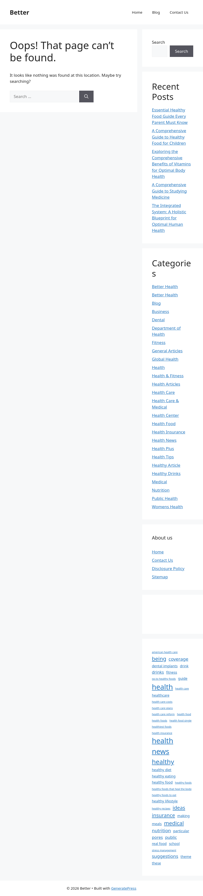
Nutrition (161, 490)
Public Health (165, 498)
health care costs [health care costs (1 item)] (162, 701)
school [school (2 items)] (174, 843)
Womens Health (167, 506)
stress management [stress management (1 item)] (164, 850)
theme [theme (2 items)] (186, 856)
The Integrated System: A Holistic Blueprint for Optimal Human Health (169, 218)
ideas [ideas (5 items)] (179, 807)
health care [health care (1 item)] (182, 688)
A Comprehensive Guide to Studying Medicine (169, 191)
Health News (164, 440)
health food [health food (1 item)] (184, 714)
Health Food (164, 423)
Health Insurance (168, 432)
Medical (159, 482)
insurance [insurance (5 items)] (163, 815)
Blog (156, 12)
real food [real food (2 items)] (159, 843)
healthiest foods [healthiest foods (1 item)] (161, 726)
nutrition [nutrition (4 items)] (161, 830)
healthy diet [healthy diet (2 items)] (161, 769)
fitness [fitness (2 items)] (171, 672)
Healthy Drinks (166, 473)
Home (137, 12)
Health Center (165, 415)
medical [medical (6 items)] (174, 823)
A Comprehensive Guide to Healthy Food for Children (169, 137)
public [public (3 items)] (171, 837)
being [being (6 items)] (159, 658)
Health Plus (163, 448)
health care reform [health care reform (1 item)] (163, 714)
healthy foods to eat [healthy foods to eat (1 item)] (164, 795)
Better (19, 12)
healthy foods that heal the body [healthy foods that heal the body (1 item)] (172, 789)
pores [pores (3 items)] (157, 837)
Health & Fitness (168, 375)
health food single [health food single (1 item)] (181, 720)
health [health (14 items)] (162, 686)
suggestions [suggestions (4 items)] (165, 856)
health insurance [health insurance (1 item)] (162, 733)
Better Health (165, 286)
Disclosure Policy (168, 568)
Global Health (165, 359)
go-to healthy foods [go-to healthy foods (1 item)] (164, 678)
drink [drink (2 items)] (184, 666)
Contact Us (179, 12)
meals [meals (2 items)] (157, 823)
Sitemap (160, 577)
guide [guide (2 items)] (182, 678)
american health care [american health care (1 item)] (165, 652)
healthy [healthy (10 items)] (163, 761)
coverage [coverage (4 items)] (178, 659)
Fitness (159, 342)
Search (158, 42)
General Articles (167, 351)
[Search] (86, 96)
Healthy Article (166, 465)
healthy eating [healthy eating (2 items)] (164, 776)
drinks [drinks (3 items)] (158, 672)
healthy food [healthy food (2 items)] (162, 782)
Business (160, 311)
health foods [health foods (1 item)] (159, 720)
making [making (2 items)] (183, 815)
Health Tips (163, 457)
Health (158, 367)
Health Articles (166, 384)
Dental (158, 320)
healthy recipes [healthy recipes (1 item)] (161, 808)
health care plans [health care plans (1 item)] (162, 708)
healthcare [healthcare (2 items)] (161, 695)
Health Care (163, 392)
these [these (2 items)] (156, 863)
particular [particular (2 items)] (181, 831)
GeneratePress (123, 888)
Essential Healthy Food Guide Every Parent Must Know (170, 116)
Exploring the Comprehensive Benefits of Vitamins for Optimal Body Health (171, 164)
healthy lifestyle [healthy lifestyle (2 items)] (165, 801)
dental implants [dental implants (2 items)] (165, 666)
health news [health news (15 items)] (162, 746)
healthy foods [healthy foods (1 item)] (183, 782)
